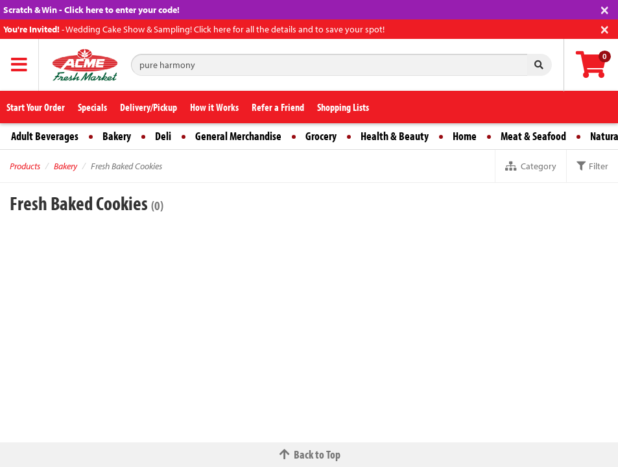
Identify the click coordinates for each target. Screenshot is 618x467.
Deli (163, 135)
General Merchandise (238, 135)
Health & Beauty (395, 135)
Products (25, 166)
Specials (92, 107)
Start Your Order (35, 107)
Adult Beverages (44, 135)
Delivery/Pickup (148, 107)
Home (465, 135)
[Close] (604, 9)
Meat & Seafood (533, 135)
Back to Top (309, 454)
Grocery (321, 135)
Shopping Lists (343, 107)
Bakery (116, 135)
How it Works (214, 107)
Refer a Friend (278, 107)
